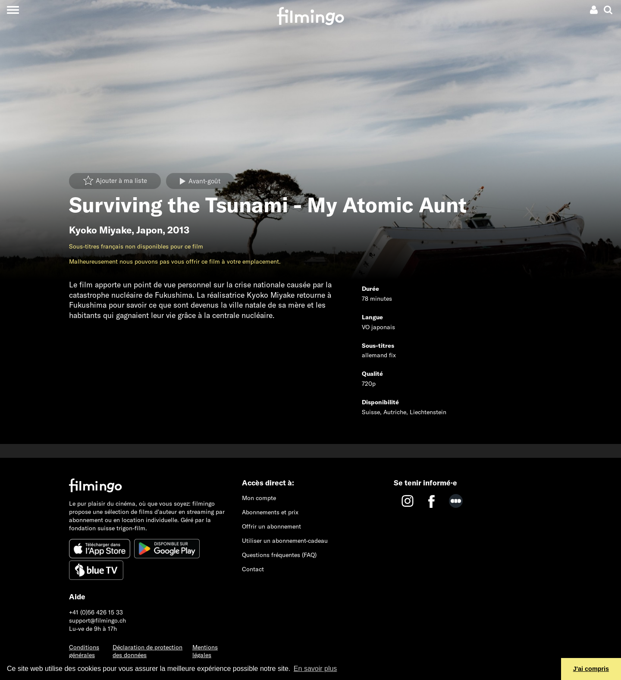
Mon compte (259, 498)
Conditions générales (84, 651)
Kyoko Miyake (100, 230)
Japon (149, 230)
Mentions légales (205, 651)
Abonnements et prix (270, 512)
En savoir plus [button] (315, 668)
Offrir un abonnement (271, 526)
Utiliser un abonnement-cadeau (285, 541)
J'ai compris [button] (591, 668)
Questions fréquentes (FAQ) (279, 555)
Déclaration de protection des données (147, 651)
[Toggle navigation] (12, 9)
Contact (253, 569)
